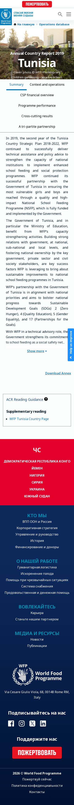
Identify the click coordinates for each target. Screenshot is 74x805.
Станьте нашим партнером (37, 619)
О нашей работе (36, 561)
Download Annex (58, 373)
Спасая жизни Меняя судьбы (23, 14)
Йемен (37, 468)
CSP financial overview (37, 95)
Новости (37, 639)
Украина (37, 489)
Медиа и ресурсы (37, 633)
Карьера (37, 613)
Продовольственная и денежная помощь (37, 592)
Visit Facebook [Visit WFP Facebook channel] (11, 723)
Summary (16, 84)
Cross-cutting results (37, 116)
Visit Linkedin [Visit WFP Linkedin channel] (43, 723)
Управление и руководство (37, 534)
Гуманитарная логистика (37, 567)
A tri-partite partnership (37, 126)
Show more (37, 351)
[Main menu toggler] (68, 14)
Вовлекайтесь (37, 606)
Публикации (37, 646)
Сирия (37, 482)
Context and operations (47, 84)
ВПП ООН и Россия (37, 521)
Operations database (54, 24)
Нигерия (37, 475)
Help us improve (71, 345)
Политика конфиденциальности (37, 785)
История (37, 540)
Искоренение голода (37, 573)
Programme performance (37, 105)
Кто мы (37, 515)
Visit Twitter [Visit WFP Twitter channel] (32, 723)
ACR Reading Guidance (27, 399)
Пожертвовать (37, 4)
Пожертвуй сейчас (37, 779)
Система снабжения (37, 586)
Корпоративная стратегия (37, 528)
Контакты (37, 792)
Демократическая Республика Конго (37, 461)
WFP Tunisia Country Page (29, 419)
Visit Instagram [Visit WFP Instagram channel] (22, 723)
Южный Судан (37, 496)
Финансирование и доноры (37, 547)
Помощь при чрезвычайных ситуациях (37, 580)
